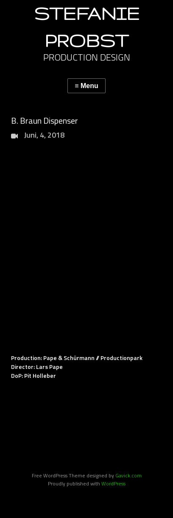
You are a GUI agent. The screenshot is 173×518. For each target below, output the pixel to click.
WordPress (113, 483)
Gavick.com (128, 475)
